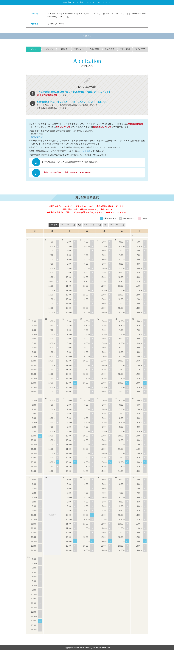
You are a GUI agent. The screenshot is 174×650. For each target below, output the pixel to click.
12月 (99, 225)
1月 (105, 225)
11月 (92, 225)
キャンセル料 (84, 151)
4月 (123, 225)
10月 (86, 225)
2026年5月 (54, 225)
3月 (117, 225)
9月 (79, 225)
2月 (111, 225)
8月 (74, 225)
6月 (62, 225)
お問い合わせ (37, 137)
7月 (68, 225)
